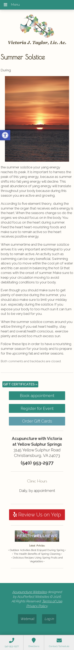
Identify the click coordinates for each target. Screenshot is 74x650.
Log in (49, 619)
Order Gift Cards (37, 421)
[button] (5, 135)
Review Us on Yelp (37, 515)
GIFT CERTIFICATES (20, 384)
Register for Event (37, 408)
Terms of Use (52, 601)
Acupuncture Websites (29, 592)
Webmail (27, 619)
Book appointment (37, 395)
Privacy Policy (36, 606)
